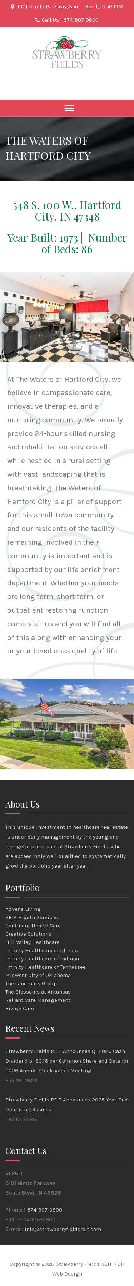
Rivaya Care (19, 1008)
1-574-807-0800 (43, 1210)
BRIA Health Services (31, 917)
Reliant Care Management (37, 1000)
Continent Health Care (33, 925)
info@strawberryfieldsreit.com (63, 1229)
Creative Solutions (28, 934)
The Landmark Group (31, 983)
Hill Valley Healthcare (32, 942)
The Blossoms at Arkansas (38, 992)
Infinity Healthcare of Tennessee (45, 967)
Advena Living (23, 909)
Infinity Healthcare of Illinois (41, 950)
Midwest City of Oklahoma (38, 975)
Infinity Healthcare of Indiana (42, 958)
